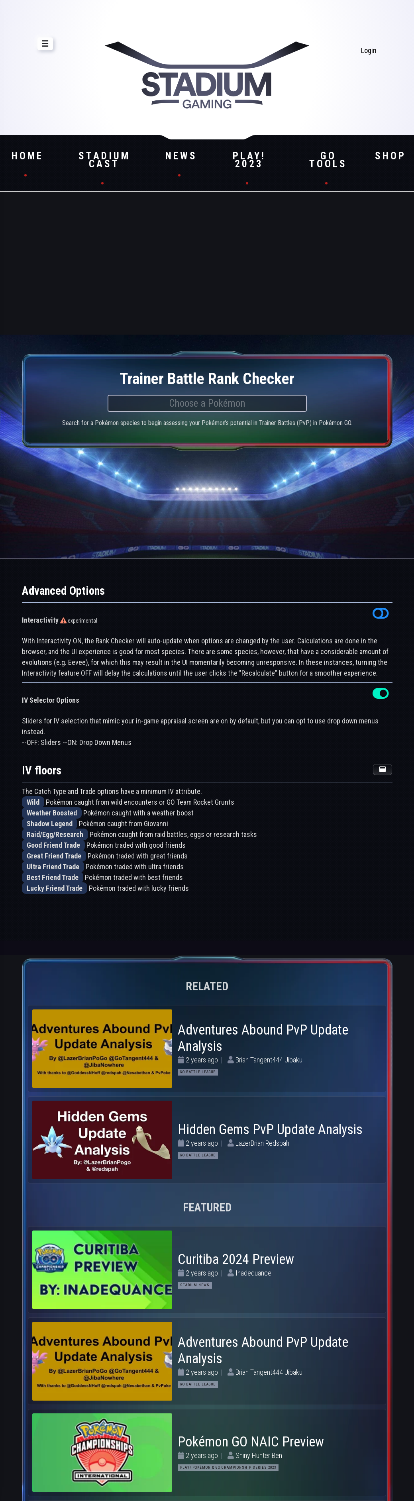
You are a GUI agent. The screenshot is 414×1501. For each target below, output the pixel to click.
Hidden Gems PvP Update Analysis (270, 1129)
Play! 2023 (249, 160)
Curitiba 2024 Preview (236, 1259)
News (181, 156)
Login (369, 50)
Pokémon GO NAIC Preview (251, 1442)
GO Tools (328, 160)
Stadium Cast (104, 160)
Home (27, 156)
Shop (390, 156)
